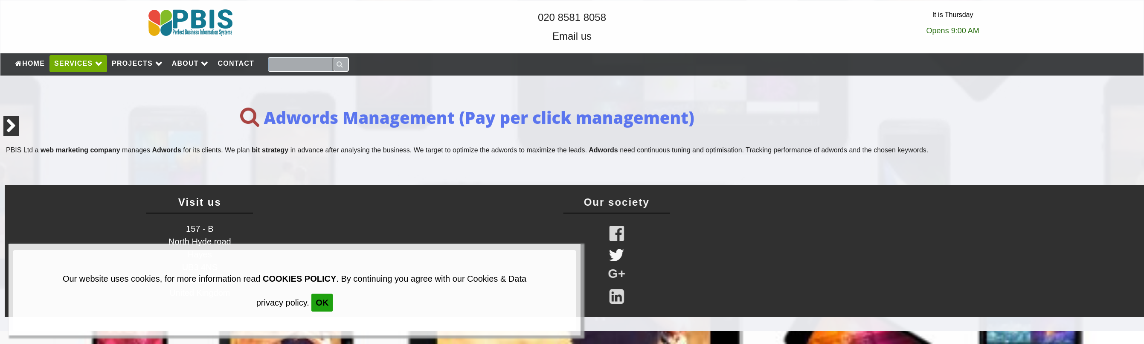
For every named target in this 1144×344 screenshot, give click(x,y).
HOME (30, 63)
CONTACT (236, 63)
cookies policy (299, 278)
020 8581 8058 (572, 17)
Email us (572, 36)
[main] (572, 130)
